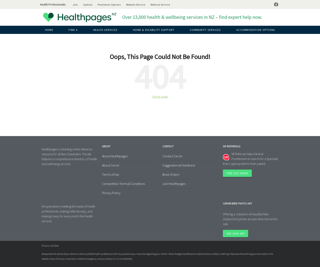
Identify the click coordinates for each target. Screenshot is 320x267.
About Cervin (110, 165)
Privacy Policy (111, 193)
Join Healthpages (174, 184)
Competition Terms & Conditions (123, 184)
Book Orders (170, 174)
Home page (160, 96)
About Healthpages (115, 156)
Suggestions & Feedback (178, 165)
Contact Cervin (172, 156)
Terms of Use (110, 174)
